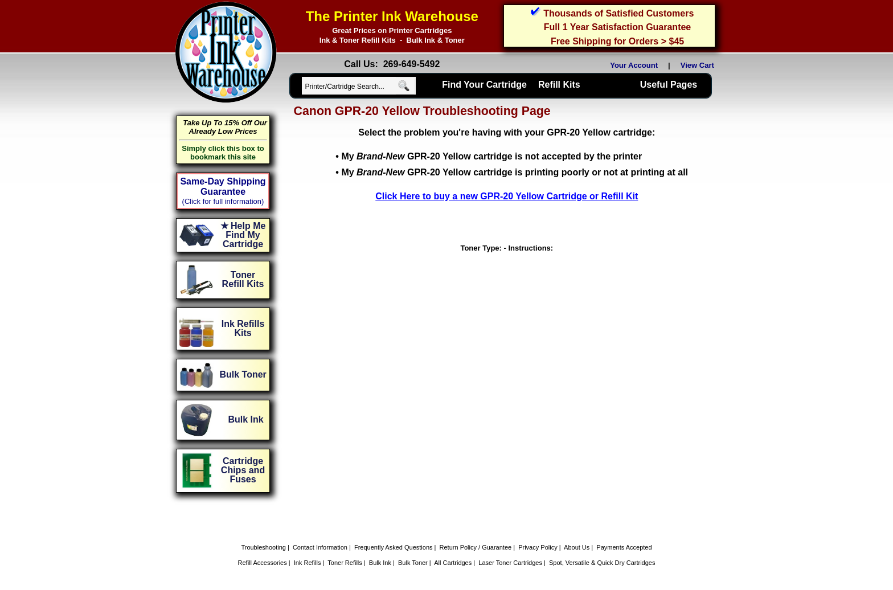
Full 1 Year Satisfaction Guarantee (617, 27)
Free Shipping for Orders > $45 (617, 41)
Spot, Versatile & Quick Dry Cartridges (602, 562)
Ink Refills (307, 562)
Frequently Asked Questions (393, 547)
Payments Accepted (624, 547)
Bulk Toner (413, 562)
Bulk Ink (380, 562)
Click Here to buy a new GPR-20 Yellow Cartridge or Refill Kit (506, 196)
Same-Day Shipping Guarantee (222, 186)
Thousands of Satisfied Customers (618, 13)
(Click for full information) (223, 201)
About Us (576, 547)
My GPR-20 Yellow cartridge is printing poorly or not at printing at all (514, 172)
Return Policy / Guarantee (476, 547)
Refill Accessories (262, 562)
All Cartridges (453, 562)
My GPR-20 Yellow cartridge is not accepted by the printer (491, 156)
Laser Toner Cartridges (510, 562)
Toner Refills (344, 562)
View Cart (699, 65)
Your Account (634, 65)
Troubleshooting (263, 547)
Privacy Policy (537, 547)
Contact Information (320, 547)
